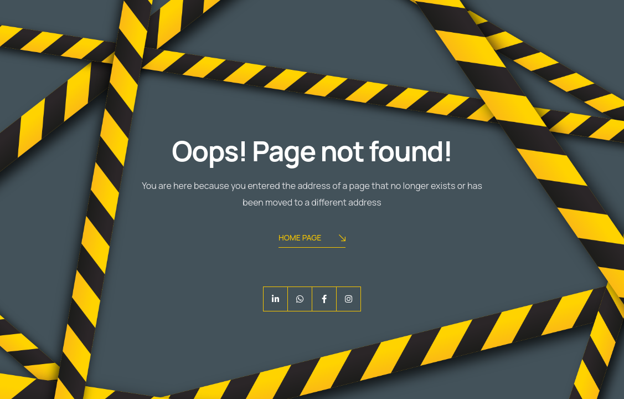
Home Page (312, 238)
